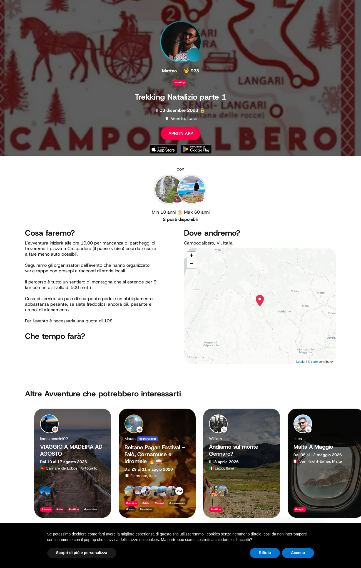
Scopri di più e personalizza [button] (81, 552)
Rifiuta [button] (265, 552)
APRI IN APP (180, 133)
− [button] (191, 264)
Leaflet (300, 361)
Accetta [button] (298, 552)
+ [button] (191, 256)
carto (314, 361)
